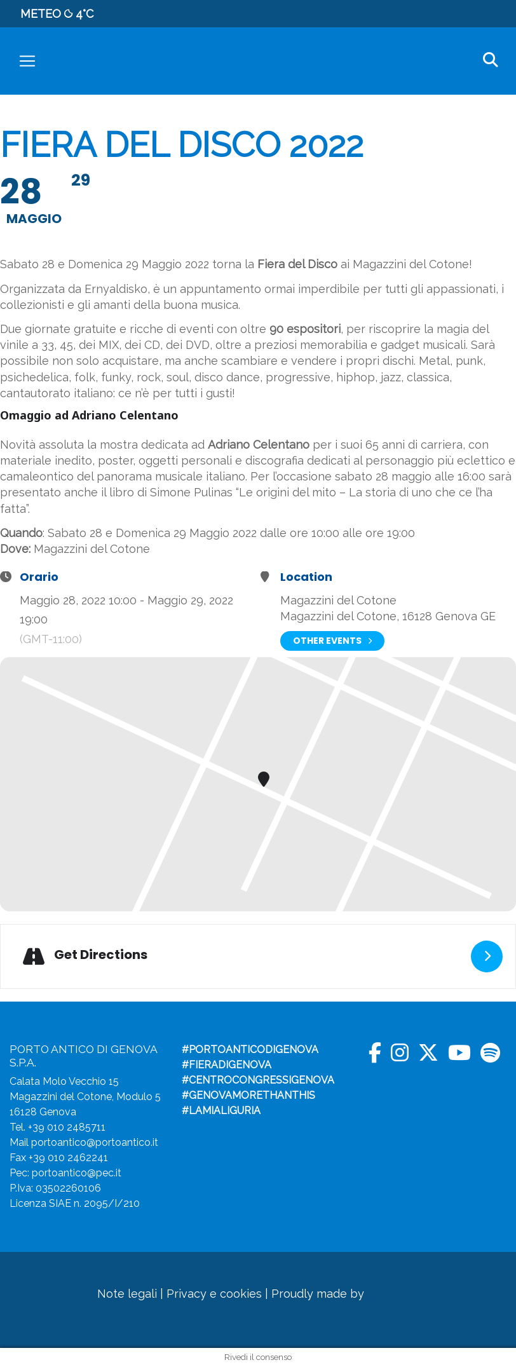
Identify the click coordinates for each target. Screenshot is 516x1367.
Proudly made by (339, 1293)
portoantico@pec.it (76, 1173)
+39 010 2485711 (66, 1127)
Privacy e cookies (214, 1293)
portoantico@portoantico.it (94, 1142)
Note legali (127, 1293)
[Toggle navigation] (27, 61)
